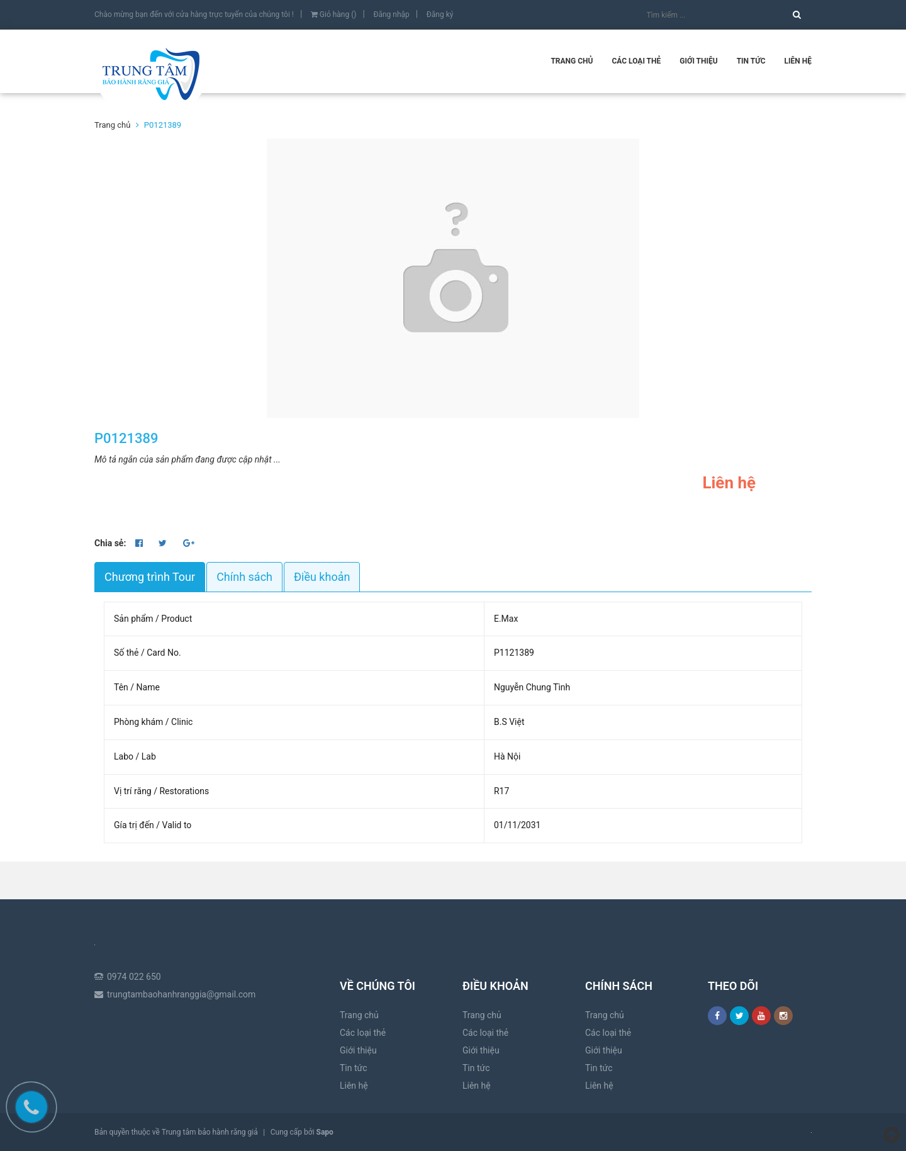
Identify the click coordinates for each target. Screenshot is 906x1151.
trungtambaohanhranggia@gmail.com (181, 994)
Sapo (324, 1132)
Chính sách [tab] (244, 576)
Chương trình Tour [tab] (149, 576)
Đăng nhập (391, 14)
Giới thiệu (698, 61)
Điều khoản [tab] (322, 576)
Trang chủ (572, 61)
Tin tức (751, 61)
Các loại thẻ (636, 61)
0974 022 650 (134, 977)
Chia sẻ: (110, 543)
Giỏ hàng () (334, 14)
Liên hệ (798, 61)
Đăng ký (440, 14)
